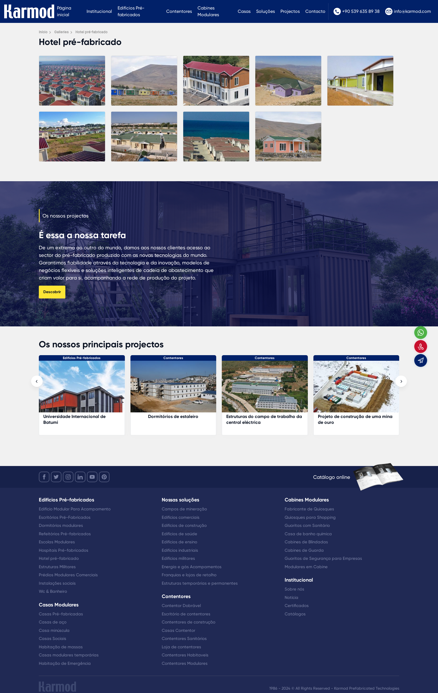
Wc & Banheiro (53, 591)
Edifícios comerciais (180, 517)
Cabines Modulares (208, 11)
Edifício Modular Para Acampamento (75, 509)
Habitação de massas (61, 646)
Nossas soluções (180, 500)
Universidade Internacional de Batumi (74, 419)
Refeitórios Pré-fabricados (65, 533)
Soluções (265, 11)
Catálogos (295, 613)
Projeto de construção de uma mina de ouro (355, 419)
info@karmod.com (408, 11)
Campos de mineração (184, 509)
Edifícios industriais (180, 550)
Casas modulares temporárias (69, 655)
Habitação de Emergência (65, 663)
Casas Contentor (178, 630)
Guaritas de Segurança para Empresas (323, 558)
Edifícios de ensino (179, 541)
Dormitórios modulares (61, 525)
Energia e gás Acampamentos (192, 566)
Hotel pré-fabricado (59, 558)
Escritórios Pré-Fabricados (65, 517)
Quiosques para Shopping (310, 517)
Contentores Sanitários (184, 638)
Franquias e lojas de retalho (189, 574)
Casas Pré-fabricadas (61, 613)
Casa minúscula (54, 630)
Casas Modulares (58, 605)
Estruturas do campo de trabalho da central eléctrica (264, 419)
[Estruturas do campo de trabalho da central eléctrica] (265, 389)
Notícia (291, 597)
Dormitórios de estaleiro (173, 416)
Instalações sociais (57, 583)
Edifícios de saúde (179, 533)
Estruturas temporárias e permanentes (200, 583)
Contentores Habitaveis (185, 655)
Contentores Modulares (185, 663)
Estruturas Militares (57, 566)
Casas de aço (52, 622)
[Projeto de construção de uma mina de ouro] (356, 389)
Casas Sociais (52, 638)
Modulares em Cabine (306, 566)
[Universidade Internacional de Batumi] (82, 389)
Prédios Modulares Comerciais (68, 574)
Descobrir (52, 292)
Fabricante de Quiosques (309, 509)
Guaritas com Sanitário (307, 525)
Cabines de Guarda (304, 550)
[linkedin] (80, 477)
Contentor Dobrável (181, 605)
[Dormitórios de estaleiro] (173, 389)
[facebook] (44, 477)
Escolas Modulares (57, 541)
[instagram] (68, 477)
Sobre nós (294, 589)
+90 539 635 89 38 (357, 11)
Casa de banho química (308, 533)
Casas (244, 11)
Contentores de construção (188, 622)
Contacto (315, 11)
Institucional (99, 11)
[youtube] (92, 477)
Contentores (179, 11)
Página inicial (64, 11)
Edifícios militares (178, 558)
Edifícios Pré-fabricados (131, 11)
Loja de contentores (181, 646)
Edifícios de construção (184, 525)
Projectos (290, 11)
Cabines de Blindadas (306, 541)
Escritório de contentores (186, 613)
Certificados (297, 605)
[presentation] (37, 381)
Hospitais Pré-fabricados (63, 550)
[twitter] (56, 477)
